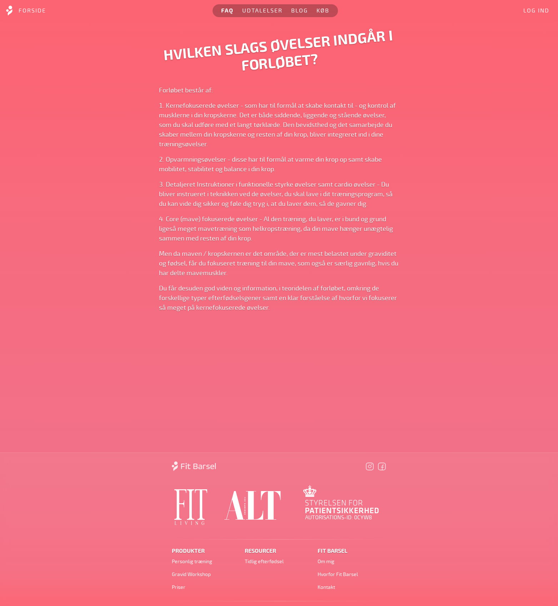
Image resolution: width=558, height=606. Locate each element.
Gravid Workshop (191, 574)
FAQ (227, 10)
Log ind (536, 10)
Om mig (326, 562)
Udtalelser (262, 10)
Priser (178, 587)
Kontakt (326, 587)
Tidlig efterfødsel (264, 562)
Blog (299, 10)
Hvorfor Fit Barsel (338, 574)
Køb (323, 10)
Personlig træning (192, 562)
